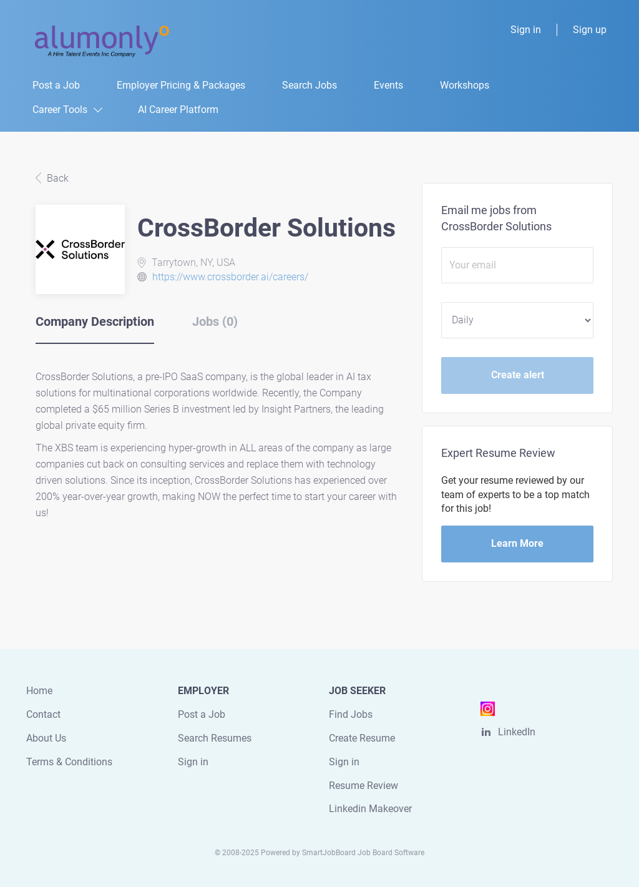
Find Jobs (351, 714)
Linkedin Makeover (370, 809)
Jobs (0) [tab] (215, 321)
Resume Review (363, 785)
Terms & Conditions (69, 762)
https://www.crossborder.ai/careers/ (230, 277)
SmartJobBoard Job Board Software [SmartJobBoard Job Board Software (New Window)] (363, 852)
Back (56, 178)
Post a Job (201, 714)
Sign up (590, 30)
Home (39, 691)
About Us (46, 738)
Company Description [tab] (95, 321)
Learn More (517, 543)
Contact (43, 714)
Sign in (525, 30)
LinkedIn (516, 732)
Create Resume (362, 738)
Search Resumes (214, 738)
